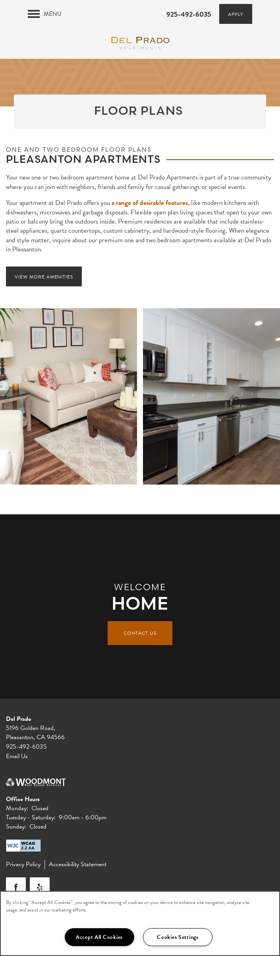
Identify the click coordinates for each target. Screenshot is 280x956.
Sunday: (16, 826)
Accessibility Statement (77, 864)
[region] (140, 923)
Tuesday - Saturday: (31, 817)
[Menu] (45, 14)
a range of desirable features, (150, 203)
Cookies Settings (178, 937)
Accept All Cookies (99, 937)
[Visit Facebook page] (16, 887)
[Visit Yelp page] (40, 887)
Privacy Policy (23, 864)
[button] (235, 14)
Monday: (17, 808)
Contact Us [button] (140, 633)
